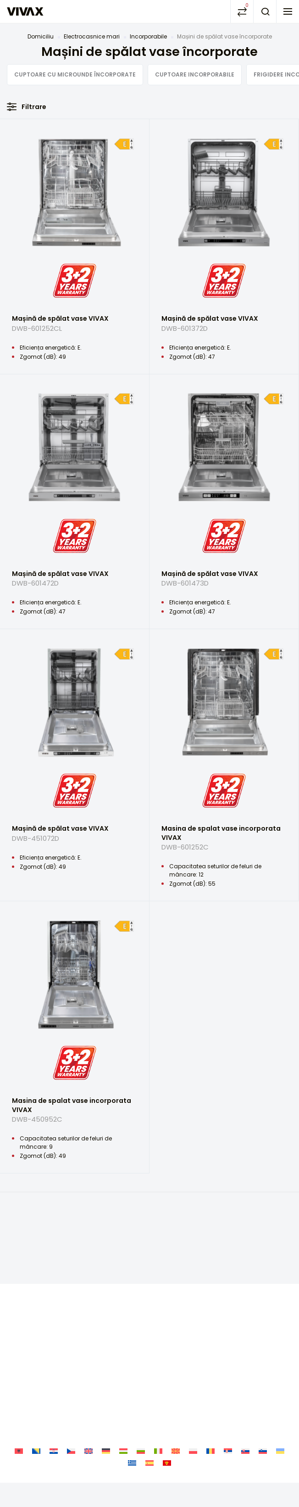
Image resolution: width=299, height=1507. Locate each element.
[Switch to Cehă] (71, 1335)
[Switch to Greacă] (132, 1347)
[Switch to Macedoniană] (175, 1335)
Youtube (172, 1228)
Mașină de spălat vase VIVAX (74, 327)
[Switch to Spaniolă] (149, 1347)
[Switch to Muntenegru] (167, 1347)
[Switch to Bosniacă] (36, 1335)
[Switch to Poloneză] (193, 1335)
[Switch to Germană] (106, 1335)
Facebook (127, 1228)
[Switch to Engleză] (88, 1335)
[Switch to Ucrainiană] (280, 1335)
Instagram (149, 1228)
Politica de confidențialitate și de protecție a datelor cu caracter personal (149, 1280)
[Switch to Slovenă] (262, 1335)
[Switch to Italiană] (158, 1335)
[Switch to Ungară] (123, 1335)
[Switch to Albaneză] (19, 1335)
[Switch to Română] (210, 1335)
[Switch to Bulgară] (141, 1335)
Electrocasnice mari (92, 36)
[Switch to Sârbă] (228, 1335)
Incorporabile (148, 36)
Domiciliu (41, 36)
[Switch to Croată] (53, 1335)
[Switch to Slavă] (245, 1335)
